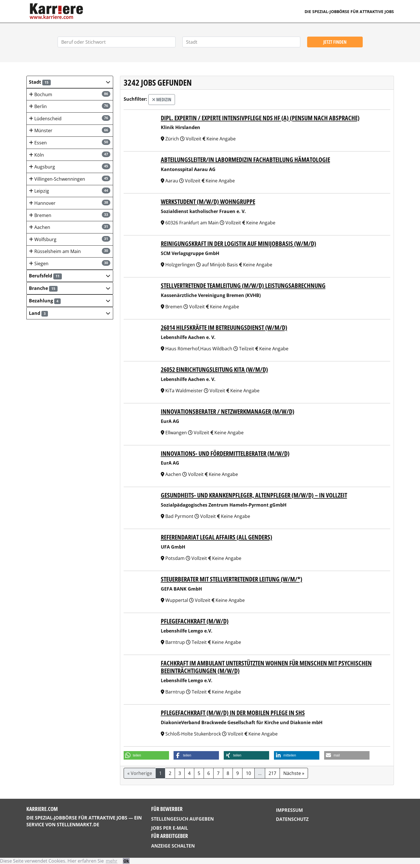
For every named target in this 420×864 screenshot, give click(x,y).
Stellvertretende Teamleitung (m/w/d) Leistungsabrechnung (243, 285)
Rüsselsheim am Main (69, 251)
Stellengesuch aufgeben (182, 819)
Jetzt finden (335, 42)
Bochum (69, 94)
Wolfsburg (69, 239)
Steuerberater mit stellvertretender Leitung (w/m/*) (231, 579)
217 (272, 773)
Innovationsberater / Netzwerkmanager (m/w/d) (227, 411)
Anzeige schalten (173, 846)
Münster (69, 130)
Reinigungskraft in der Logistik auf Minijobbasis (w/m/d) (238, 243)
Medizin (161, 99)
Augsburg (69, 166)
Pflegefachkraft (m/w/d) (195, 621)
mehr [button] (111, 861)
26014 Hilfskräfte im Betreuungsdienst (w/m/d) (224, 327)
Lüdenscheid (69, 118)
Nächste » (293, 773)
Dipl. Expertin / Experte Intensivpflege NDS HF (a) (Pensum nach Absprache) (260, 117)
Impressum (289, 810)
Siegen (69, 263)
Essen (69, 142)
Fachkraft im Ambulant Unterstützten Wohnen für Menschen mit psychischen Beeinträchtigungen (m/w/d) (266, 667)
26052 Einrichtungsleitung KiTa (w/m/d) (214, 369)
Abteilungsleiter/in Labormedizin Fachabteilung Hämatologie (245, 159)
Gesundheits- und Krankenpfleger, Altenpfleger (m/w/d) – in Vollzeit (254, 495)
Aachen (69, 227)
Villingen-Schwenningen (69, 179)
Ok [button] (126, 860)
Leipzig (69, 190)
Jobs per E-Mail (169, 828)
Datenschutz (292, 819)
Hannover (69, 203)
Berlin (69, 106)
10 (248, 773)
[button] (69, 82)
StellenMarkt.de (78, 824)
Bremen (69, 215)
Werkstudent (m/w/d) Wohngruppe (208, 201)
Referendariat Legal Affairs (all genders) (216, 537)
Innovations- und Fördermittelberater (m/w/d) (225, 453)
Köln (69, 154)
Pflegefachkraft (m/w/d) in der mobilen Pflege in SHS (233, 712)
